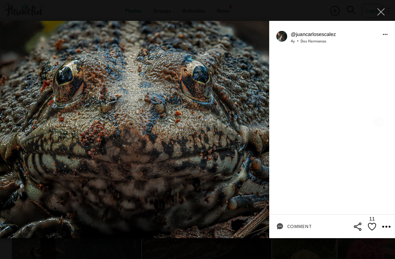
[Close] (381, 11)
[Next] (378, 122)
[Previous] (16, 122)
